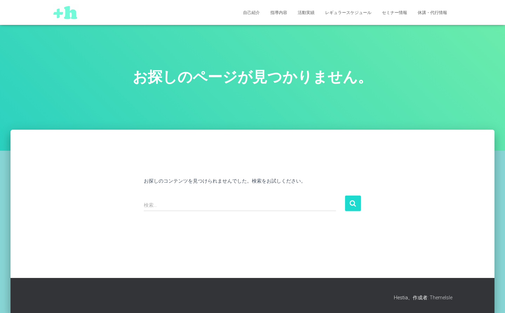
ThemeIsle (441, 297)
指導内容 (278, 12)
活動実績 (306, 12)
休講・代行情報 (432, 12)
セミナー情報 (394, 12)
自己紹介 (251, 12)
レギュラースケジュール (348, 12)
